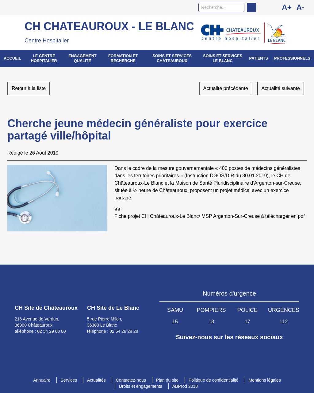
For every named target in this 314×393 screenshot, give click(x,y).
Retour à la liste (29, 88)
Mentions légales (265, 380)
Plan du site (167, 380)
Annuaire (41, 380)
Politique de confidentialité (214, 380)
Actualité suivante (281, 88)
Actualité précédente (225, 88)
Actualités (96, 380)
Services (68, 380)
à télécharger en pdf (282, 216)
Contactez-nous (131, 380)
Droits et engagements (140, 386)
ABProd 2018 (185, 386)
